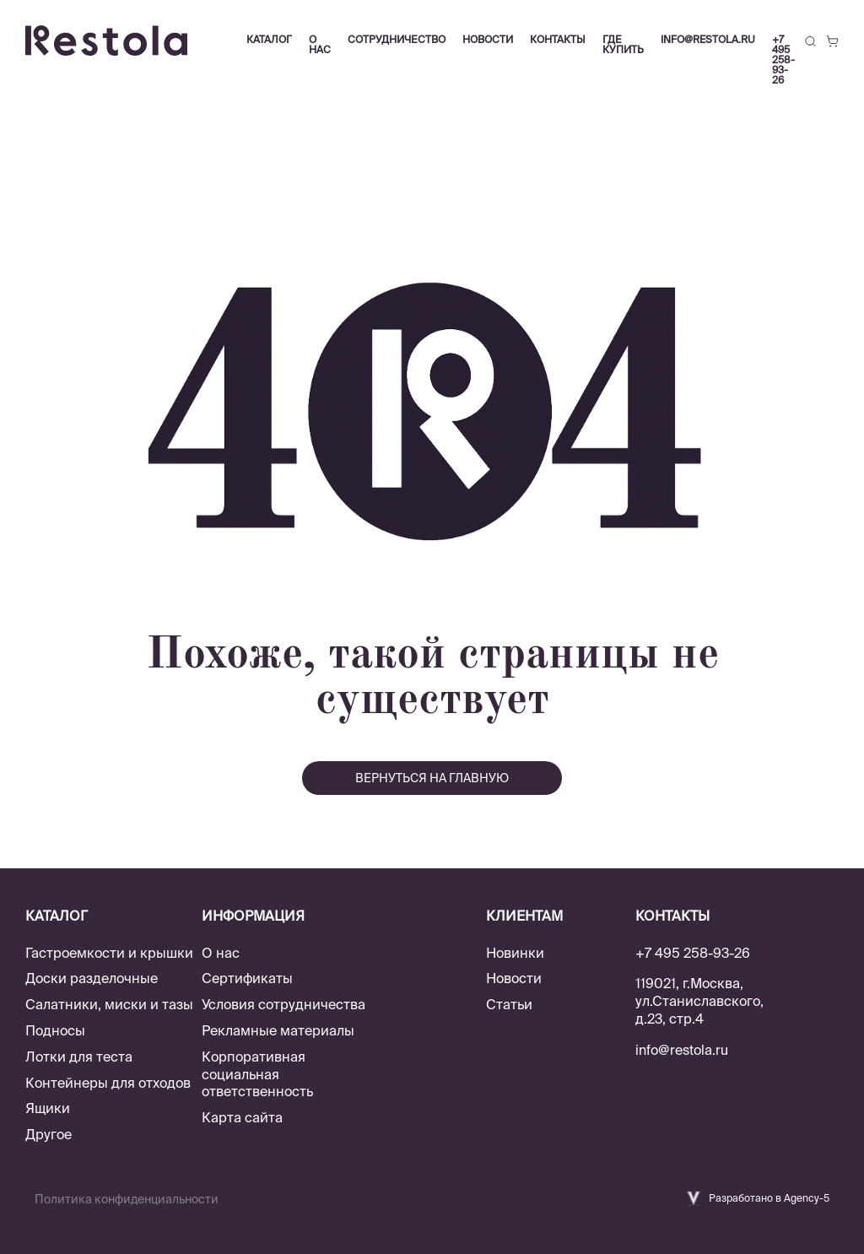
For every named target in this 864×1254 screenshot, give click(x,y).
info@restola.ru (708, 39)
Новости (514, 978)
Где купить (623, 44)
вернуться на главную (432, 778)
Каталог (269, 39)
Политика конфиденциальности (127, 1199)
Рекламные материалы (278, 1030)
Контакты (558, 39)
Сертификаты (247, 978)
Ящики (47, 1108)
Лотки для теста (78, 1056)
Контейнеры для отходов (108, 1082)
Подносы (55, 1030)
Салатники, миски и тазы (109, 1004)
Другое (48, 1134)
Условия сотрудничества (283, 1004)
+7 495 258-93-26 (783, 59)
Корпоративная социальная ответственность (257, 1074)
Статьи (509, 1004)
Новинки (515, 952)
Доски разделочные (91, 978)
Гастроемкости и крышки (109, 952)
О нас (221, 952)
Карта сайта (242, 1117)
